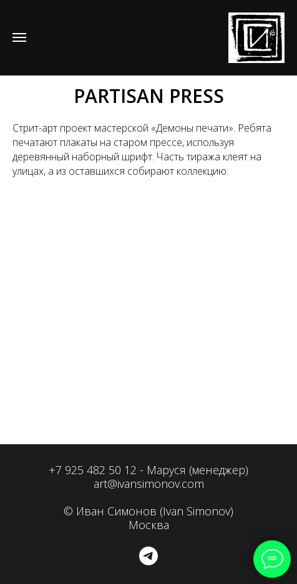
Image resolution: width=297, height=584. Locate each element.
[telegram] (148, 556)
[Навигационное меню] (19, 37)
